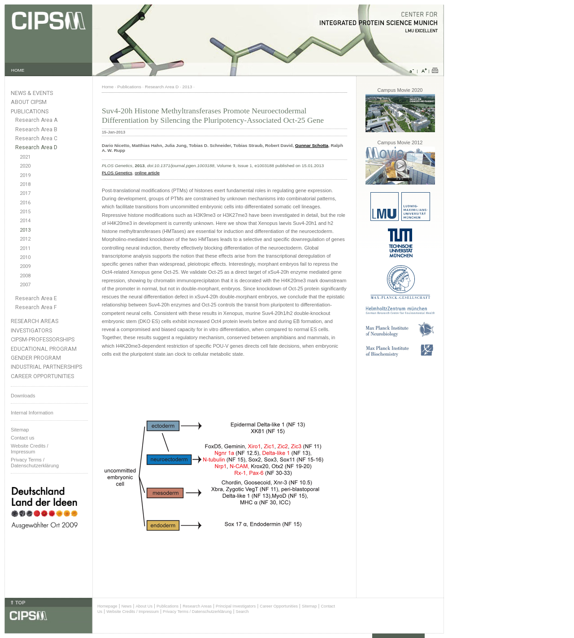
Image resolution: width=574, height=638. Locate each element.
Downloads (23, 395)
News (127, 606)
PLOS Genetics (117, 172)
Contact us (23, 437)
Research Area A (36, 120)
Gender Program (36, 357)
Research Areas (34, 321)
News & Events (32, 93)
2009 (25, 266)
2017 (25, 193)
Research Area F (36, 307)
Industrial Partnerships (46, 366)
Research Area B (36, 129)
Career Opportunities (42, 376)
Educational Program (44, 348)
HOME (18, 70)
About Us (143, 606)
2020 (25, 166)
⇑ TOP (17, 602)
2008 (25, 276)
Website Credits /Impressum (29, 448)
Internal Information (32, 412)
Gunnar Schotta (311, 145)
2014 (25, 221)
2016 (25, 203)
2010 (25, 257)
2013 (25, 230)
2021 (25, 157)
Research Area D (36, 147)
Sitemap (20, 429)
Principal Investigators (236, 606)
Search (242, 611)
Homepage (107, 606)
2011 (25, 248)
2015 (25, 212)
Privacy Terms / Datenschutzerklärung (35, 462)
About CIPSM (29, 102)
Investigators (31, 330)
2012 (25, 239)
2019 (25, 175)
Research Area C (36, 138)
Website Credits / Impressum (132, 611)
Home (107, 86)
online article (147, 172)
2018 (25, 184)
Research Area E (36, 298)
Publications (29, 111)
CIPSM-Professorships (42, 339)
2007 (25, 285)
